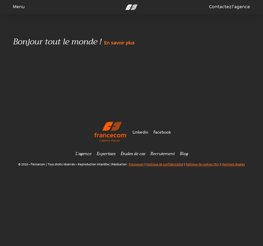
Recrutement (162, 153)
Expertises (106, 153)
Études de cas (133, 153)
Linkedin (140, 132)
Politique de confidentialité (164, 164)
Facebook (162, 132)
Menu (16, 6)
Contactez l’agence (229, 6)
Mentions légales (233, 164)
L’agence (83, 153)
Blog (184, 153)
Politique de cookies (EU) (202, 164)
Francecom (136, 164)
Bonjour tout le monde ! (74, 42)
